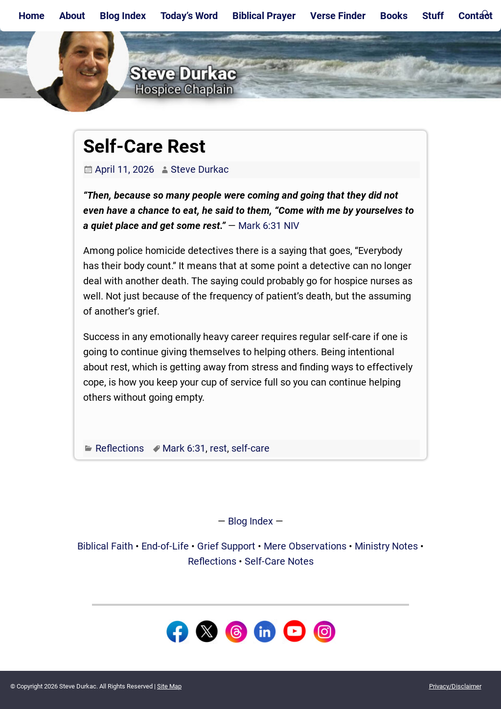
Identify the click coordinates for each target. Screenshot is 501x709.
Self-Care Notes (279, 561)
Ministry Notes (386, 546)
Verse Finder (337, 16)
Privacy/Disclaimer (455, 686)
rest (218, 448)
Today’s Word (189, 16)
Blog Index (123, 16)
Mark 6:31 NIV (268, 225)
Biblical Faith (105, 546)
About (72, 16)
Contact (475, 16)
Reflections (119, 448)
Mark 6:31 (183, 448)
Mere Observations (305, 546)
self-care (250, 448)
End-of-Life (165, 546)
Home (32, 16)
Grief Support (226, 546)
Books (394, 16)
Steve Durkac (199, 169)
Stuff (433, 16)
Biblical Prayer (264, 16)
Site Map (169, 686)
